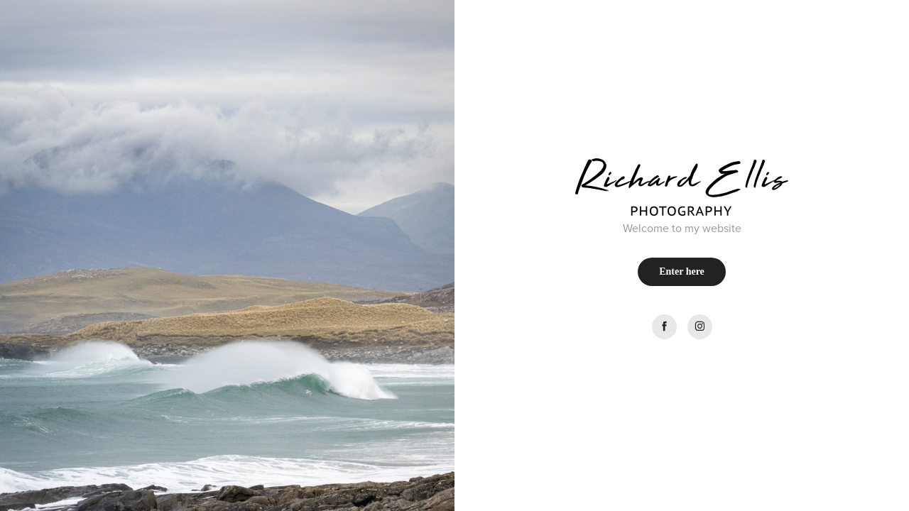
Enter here (681, 271)
